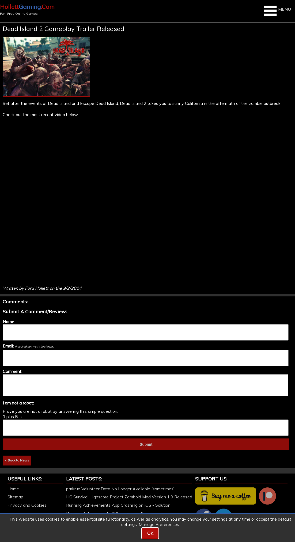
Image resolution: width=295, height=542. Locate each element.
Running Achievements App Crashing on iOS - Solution (118, 505)
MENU (276, 10)
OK (150, 533)
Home (13, 488)
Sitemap (15, 496)
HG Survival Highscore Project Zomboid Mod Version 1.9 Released (129, 496)
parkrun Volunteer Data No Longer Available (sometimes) (120, 488)
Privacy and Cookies (27, 505)
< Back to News (17, 460)
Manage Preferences (159, 524)
